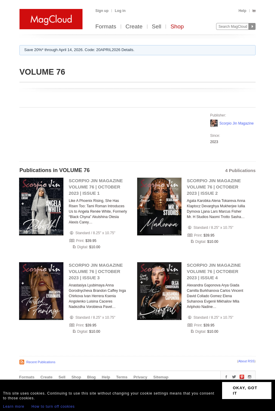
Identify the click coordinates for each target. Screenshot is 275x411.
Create (134, 27)
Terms (121, 377)
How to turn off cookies (53, 406)
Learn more (13, 406)
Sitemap (161, 377)
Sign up (102, 11)
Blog (91, 377)
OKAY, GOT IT (245, 390)
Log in (120, 11)
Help (242, 11)
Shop (177, 27)
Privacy (140, 377)
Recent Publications (40, 362)
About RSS (246, 361)
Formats (105, 27)
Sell (156, 27)
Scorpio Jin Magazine (236, 123)
